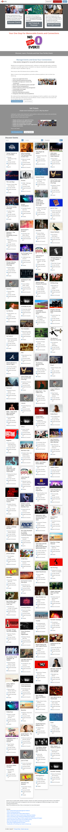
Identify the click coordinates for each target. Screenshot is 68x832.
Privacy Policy (17, 829)
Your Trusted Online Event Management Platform (18, 810)
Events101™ (49, 1)
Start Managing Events (17, 101)
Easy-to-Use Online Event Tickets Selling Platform (18, 813)
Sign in (64, 1)
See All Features (28, 101)
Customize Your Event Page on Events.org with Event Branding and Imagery (24, 818)
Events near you (24, 829)
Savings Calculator (29, 132)
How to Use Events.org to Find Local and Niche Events (19, 819)
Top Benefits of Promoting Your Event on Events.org (19, 824)
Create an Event (57, 1)
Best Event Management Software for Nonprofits (18, 821)
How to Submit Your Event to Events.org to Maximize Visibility (21, 815)
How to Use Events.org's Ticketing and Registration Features (21, 816)
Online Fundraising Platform (13, 812)
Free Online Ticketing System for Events (16, 822)
